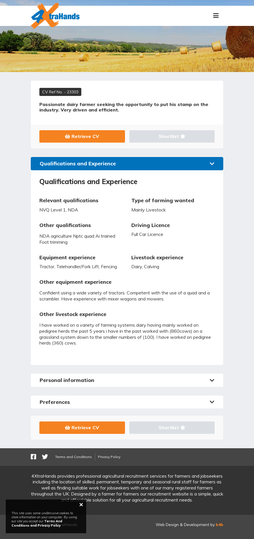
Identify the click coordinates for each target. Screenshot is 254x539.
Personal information (127, 380)
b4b (219, 524)
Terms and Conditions (73, 457)
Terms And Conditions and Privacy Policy (36, 523)
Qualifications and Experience (127, 163)
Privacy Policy (109, 457)
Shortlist (172, 136)
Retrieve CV (82, 136)
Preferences (127, 402)
